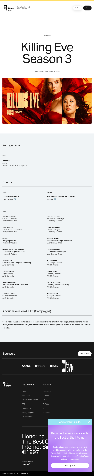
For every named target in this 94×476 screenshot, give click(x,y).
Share (87, 8)
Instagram (47, 391)
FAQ (23, 404)
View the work (7, 199)
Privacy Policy (27, 417)
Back (77, 8)
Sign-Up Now (70, 466)
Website (50, 199)
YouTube (46, 404)
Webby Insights (28, 413)
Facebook (46, 413)
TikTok (45, 400)
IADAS (24, 391)
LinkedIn (46, 396)
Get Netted (26, 408)
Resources (26, 396)
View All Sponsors (84, 353)
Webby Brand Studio (30, 400)
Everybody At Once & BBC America (47, 71)
